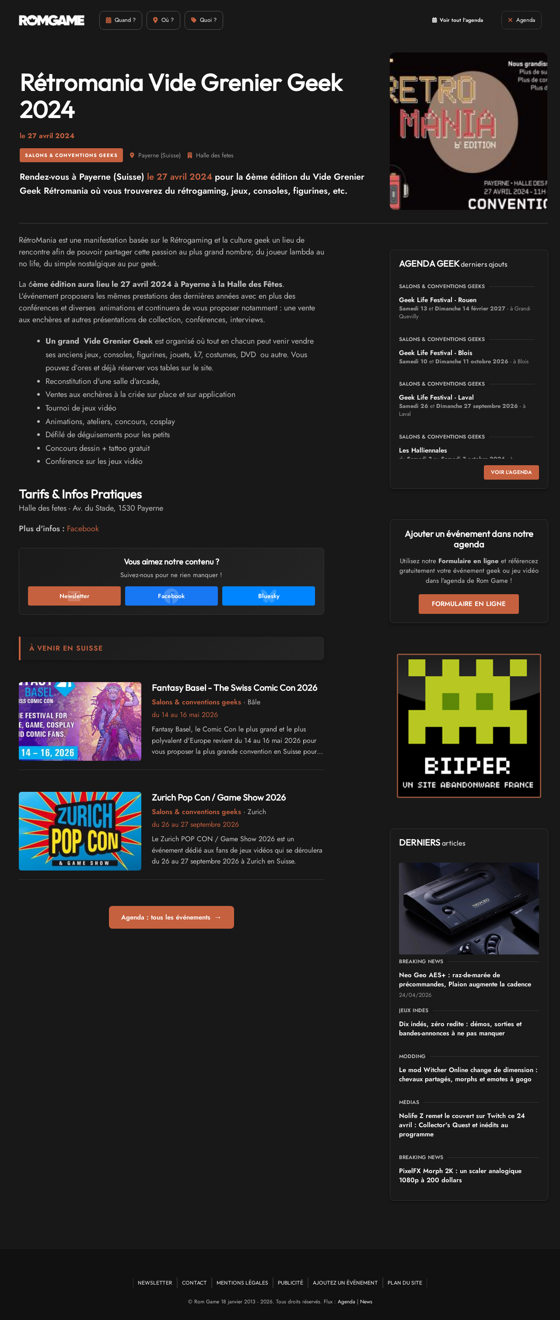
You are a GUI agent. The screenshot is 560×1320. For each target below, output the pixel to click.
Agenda (346, 1302)
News (366, 1302)
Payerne (148, 155)
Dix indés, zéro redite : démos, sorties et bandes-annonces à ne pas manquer (460, 1028)
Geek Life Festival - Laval (436, 397)
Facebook (83, 528)
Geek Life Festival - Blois (435, 353)
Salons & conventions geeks (71, 155)
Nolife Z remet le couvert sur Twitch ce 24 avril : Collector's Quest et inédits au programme (462, 1125)
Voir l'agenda (511, 472)
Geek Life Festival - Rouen (437, 300)
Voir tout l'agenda (457, 20)
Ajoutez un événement (345, 1282)
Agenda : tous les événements (171, 917)
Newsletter (155, 1282)
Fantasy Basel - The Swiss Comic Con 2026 (234, 687)
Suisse (170, 155)
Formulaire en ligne (469, 604)
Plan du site (405, 1282)
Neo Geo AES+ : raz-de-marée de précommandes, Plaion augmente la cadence (465, 979)
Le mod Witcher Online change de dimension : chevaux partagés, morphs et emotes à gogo (468, 1074)
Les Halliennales (423, 450)
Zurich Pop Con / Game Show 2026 (219, 797)
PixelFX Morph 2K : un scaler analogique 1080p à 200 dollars (460, 1175)
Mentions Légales (242, 1282)
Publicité (290, 1282)
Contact (194, 1282)
